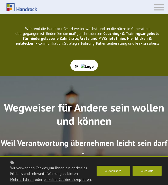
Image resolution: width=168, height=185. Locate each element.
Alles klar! (147, 168)
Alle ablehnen (111, 168)
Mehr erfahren (22, 173)
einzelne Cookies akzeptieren (34, 179)
